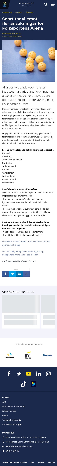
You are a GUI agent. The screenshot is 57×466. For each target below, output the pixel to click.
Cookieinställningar (12, 424)
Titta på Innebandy (11, 420)
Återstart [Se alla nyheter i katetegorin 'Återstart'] (29, 13)
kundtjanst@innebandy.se (19, 446)
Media (5, 415)
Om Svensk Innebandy (13, 406)
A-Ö (4, 402)
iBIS (32, 462)
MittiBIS (51, 462)
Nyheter (18, 13)
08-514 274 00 (12, 451)
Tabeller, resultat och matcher (14, 462)
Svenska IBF (7, 13)
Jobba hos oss (9, 411)
